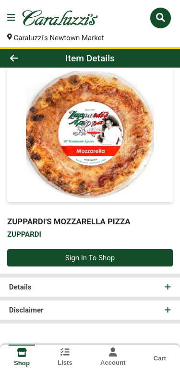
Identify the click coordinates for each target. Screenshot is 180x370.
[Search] (160, 17)
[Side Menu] (11, 18)
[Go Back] (27, 58)
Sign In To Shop (90, 258)
